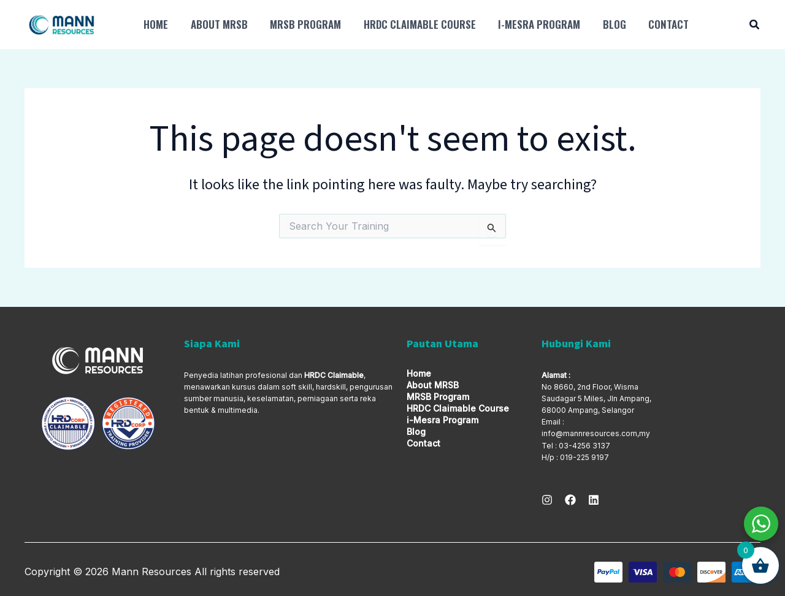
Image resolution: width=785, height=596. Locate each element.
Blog (606, 24)
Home (155, 24)
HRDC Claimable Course (414, 24)
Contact (658, 24)
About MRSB (216, 24)
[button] (754, 26)
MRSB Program (301, 24)
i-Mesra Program (532, 24)
